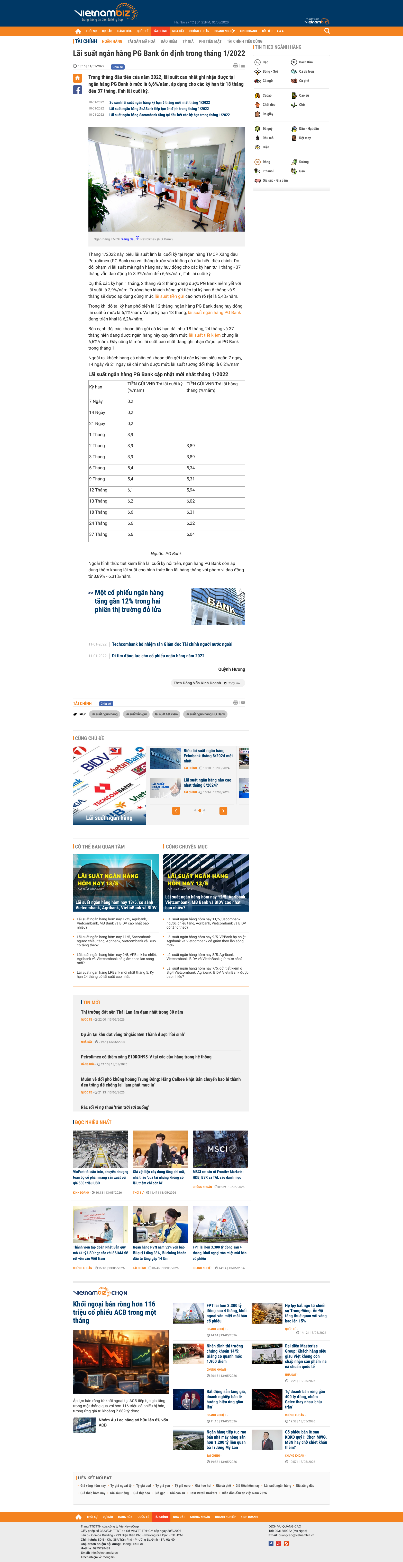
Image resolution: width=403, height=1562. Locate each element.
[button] (176, 811)
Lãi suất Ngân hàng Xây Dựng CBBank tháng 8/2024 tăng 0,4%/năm (191, 785)
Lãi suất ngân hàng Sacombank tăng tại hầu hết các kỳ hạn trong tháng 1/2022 (169, 115)
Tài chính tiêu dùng (244, 41)
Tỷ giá (188, 41)
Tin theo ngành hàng (278, 47)
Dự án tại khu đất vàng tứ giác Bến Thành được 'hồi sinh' (133, 1034)
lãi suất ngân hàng (104, 714)
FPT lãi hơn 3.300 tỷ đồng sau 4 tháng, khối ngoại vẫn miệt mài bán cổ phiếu (219, 1253)
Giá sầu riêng (119, 1493)
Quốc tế (86, 1019)
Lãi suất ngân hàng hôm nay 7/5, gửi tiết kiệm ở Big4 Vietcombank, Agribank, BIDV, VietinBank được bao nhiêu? (208, 972)
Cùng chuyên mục (187, 847)
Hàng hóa (88, 1064)
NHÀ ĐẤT (178, 31)
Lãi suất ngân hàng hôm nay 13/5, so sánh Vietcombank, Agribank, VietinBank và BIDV (116, 905)
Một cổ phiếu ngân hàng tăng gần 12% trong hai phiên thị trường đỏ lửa (129, 601)
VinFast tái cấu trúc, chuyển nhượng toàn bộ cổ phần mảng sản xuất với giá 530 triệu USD (100, 1177)
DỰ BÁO (107, 31)
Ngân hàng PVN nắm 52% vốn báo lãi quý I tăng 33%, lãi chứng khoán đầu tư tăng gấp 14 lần (159, 1253)
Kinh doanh (81, 1192)
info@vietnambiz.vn (104, 1553)
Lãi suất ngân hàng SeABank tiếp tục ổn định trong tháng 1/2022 (159, 108)
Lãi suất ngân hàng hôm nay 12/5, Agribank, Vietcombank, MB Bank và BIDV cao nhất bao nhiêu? (113, 923)
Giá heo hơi (203, 1486)
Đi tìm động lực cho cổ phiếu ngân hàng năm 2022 (158, 656)
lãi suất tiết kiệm (166, 714)
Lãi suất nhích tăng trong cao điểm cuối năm (189, 753)
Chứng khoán (202, 1187)
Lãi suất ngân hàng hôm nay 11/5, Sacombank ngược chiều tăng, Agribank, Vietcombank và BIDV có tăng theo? (117, 941)
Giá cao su (177, 1493)
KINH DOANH (248, 31)
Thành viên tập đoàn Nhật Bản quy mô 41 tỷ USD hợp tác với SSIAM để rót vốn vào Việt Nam (100, 1253)
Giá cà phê (223, 1486)
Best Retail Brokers (203, 1493)
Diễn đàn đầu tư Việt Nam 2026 (244, 1493)
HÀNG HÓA (124, 31)
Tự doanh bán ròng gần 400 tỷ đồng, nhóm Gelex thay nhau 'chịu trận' (305, 1399)
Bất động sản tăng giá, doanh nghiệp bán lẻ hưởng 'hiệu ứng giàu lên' (226, 1399)
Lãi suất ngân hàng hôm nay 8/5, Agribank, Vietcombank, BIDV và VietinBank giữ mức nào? (204, 957)
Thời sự (138, 1192)
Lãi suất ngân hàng (109, 817)
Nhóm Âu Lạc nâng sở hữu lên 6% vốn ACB (133, 1422)
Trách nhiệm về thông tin (98, 1557)
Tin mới (91, 1002)
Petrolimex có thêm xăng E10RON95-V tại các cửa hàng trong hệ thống (146, 1057)
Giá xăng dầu (305, 1486)
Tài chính (86, 41)
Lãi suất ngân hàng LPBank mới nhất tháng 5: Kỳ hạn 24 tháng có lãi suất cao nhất (115, 975)
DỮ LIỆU (267, 31)
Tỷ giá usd (143, 1486)
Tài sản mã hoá (141, 41)
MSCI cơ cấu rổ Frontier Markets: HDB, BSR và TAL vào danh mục (218, 1174)
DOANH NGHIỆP (224, 31)
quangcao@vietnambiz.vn (296, 1535)
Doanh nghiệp (202, 1268)
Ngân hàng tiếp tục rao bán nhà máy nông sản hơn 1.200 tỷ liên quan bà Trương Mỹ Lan (226, 1440)
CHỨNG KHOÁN (199, 31)
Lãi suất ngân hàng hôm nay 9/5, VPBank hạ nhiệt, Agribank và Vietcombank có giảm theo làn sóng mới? (117, 959)
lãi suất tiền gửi (136, 714)
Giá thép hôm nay (92, 1493)
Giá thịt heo (141, 1493)
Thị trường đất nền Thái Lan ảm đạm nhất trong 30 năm (132, 1012)
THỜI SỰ (91, 31)
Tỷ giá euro (182, 1486)
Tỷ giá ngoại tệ (121, 1486)
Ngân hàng (112, 41)
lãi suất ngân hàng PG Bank (205, 714)
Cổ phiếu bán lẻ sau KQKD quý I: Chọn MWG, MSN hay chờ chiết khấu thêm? (306, 1440)
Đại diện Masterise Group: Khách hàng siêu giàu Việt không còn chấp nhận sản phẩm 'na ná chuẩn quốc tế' (306, 1356)
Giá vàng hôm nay (93, 1486)
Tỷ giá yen (162, 1486)
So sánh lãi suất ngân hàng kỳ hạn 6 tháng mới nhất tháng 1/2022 (159, 102)
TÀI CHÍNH (160, 31)
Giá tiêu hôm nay (248, 1486)
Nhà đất (87, 1042)
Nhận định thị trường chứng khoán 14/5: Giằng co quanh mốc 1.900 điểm (225, 1354)
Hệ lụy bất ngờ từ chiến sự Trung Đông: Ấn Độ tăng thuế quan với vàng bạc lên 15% (306, 1313)
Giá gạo (159, 1493)
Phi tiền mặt (210, 41)
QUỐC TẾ (142, 31)
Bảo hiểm (169, 41)
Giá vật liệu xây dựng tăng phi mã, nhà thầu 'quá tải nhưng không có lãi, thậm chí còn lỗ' (159, 1177)
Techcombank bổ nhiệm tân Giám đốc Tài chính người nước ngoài (172, 644)
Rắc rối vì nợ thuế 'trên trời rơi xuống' (115, 1107)
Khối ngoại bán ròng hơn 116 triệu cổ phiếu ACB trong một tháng (114, 1312)
